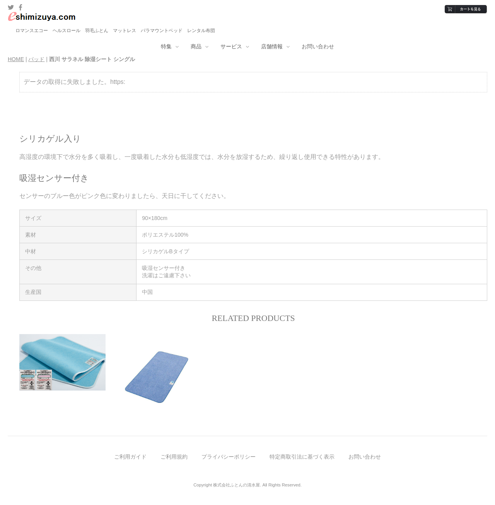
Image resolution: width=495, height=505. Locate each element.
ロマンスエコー (31, 30)
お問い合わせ (318, 46)
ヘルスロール (66, 30)
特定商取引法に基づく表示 (302, 457)
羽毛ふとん (96, 30)
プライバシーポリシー (228, 457)
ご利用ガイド (130, 457)
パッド (36, 59)
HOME (16, 59)
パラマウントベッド (162, 30)
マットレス (124, 30)
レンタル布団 (201, 30)
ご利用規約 (174, 457)
